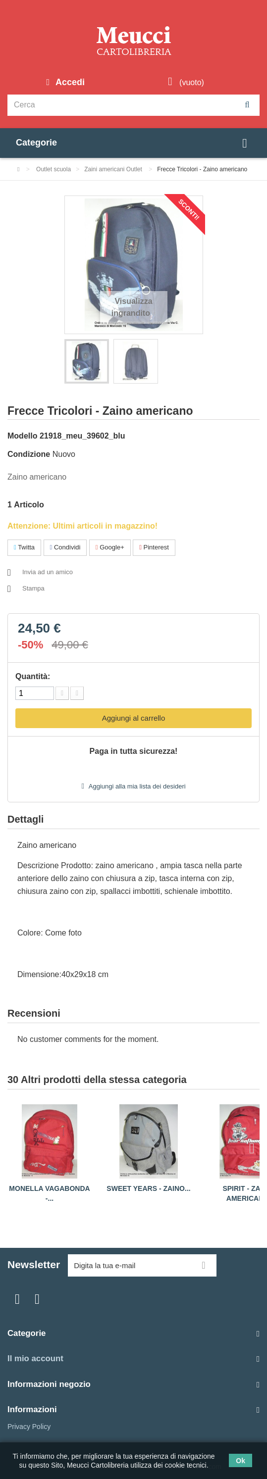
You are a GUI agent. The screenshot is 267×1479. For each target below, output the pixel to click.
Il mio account (35, 1358)
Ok (240, 1461)
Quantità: (32, 676)
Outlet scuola (53, 169)
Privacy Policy (29, 1426)
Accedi (69, 82)
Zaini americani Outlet (114, 169)
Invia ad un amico (47, 572)
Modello (22, 436)
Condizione (28, 454)
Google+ (110, 547)
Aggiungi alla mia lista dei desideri (136, 786)
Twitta (24, 547)
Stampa (33, 588)
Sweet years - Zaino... (148, 1188)
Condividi (65, 547)
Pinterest (154, 547)
